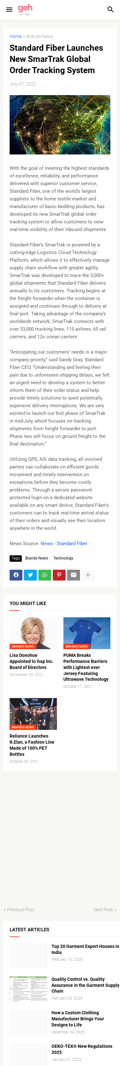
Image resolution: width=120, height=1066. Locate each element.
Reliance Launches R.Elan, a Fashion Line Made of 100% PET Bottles (32, 745)
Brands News (40, 36)
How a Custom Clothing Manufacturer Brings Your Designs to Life (78, 1018)
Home (15, 36)
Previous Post (21, 909)
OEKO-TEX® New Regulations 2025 (82, 1049)
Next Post (103, 909)
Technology (63, 558)
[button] (9, 9)
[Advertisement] (60, 839)
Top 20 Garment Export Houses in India (85, 949)
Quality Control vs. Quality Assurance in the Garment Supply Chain (85, 985)
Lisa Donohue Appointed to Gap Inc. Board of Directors (31, 661)
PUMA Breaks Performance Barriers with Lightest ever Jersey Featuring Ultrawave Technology (85, 667)
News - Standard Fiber (64, 543)
